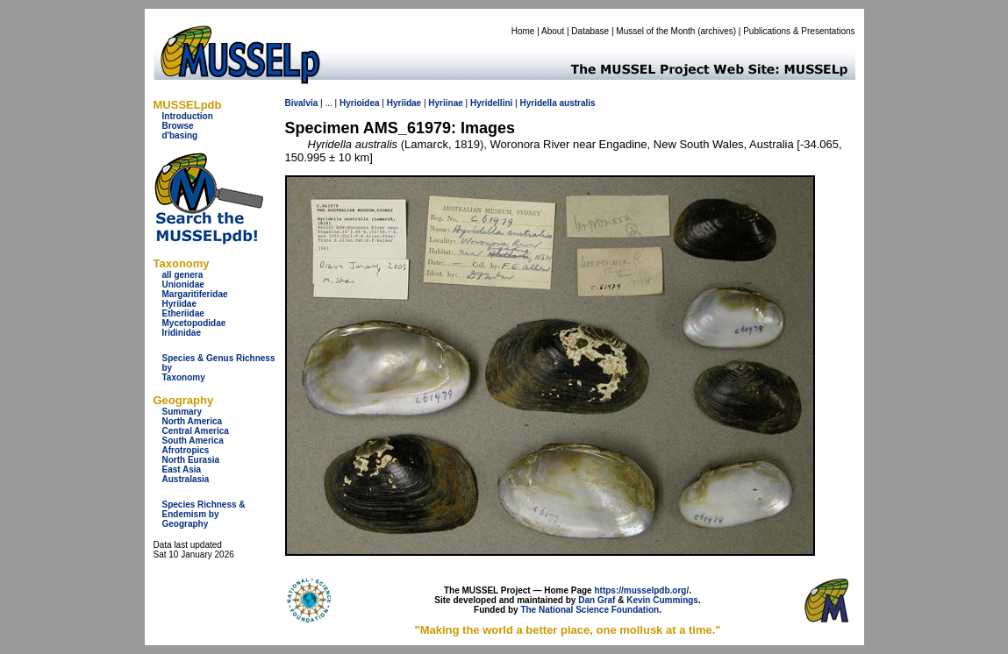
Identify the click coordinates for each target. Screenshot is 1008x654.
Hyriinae (445, 103)
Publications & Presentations (798, 31)
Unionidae (183, 284)
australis (578, 103)
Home (523, 31)
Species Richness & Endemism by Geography (204, 514)
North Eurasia (191, 460)
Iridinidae (181, 333)
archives (716, 31)
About (552, 31)
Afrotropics (186, 450)
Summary (182, 411)
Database (590, 31)
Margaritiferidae (195, 294)
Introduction (187, 116)
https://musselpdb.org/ (641, 590)
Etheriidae (183, 313)
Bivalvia (301, 103)
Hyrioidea (360, 103)
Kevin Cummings (662, 600)
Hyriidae (179, 304)
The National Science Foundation (589, 610)
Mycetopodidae (194, 323)
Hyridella (537, 103)
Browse (178, 126)
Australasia (186, 479)
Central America (195, 431)
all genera (183, 275)
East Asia (182, 469)
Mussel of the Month (655, 31)
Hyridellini (491, 103)
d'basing (180, 135)
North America (192, 421)
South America (193, 440)
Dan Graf (596, 600)
